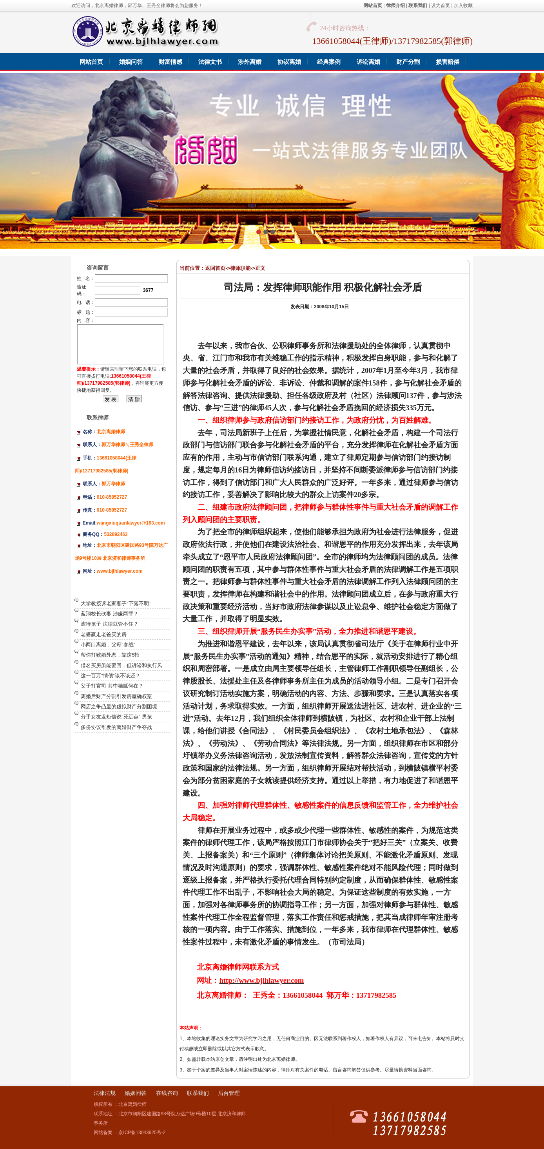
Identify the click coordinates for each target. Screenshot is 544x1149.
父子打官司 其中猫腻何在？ (112, 686)
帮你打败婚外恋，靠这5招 (110, 655)
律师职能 (240, 268)
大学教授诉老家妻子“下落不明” (116, 603)
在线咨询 (167, 1093)
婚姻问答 (136, 1093)
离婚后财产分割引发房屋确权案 (116, 696)
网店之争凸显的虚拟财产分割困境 (119, 706)
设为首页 (440, 5)
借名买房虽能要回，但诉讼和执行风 (121, 665)
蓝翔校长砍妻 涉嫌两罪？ (109, 614)
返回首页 (215, 268)
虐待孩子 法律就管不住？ (109, 624)
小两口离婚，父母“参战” (108, 645)
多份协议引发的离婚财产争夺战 (116, 727)
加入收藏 (463, 5)
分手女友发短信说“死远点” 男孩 (116, 717)
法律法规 (105, 1093)
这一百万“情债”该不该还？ (110, 676)
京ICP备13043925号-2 (141, 1132)
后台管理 (229, 1093)
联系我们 (198, 1093)
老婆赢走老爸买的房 (104, 634)
